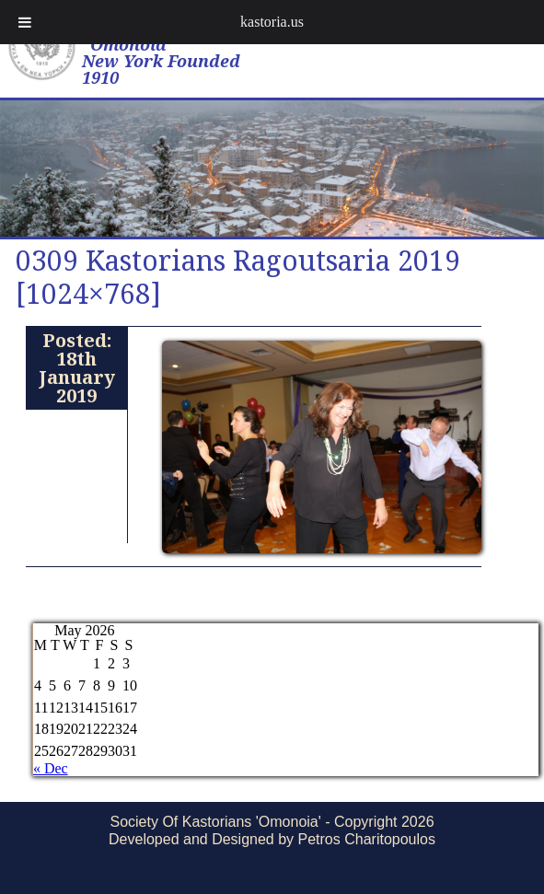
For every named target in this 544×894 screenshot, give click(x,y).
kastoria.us (272, 21)
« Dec (50, 768)
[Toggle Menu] (25, 22)
